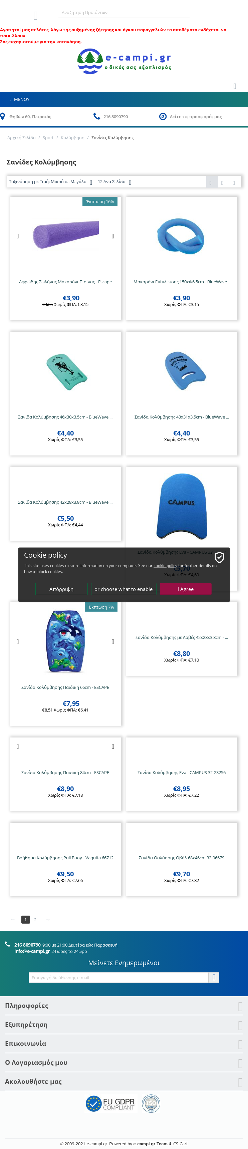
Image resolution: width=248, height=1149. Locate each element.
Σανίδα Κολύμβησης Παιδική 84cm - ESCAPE (65, 772)
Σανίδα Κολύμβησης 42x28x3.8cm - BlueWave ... (65, 502)
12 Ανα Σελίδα (114, 182)
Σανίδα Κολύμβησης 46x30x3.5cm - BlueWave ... (65, 417)
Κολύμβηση (72, 138)
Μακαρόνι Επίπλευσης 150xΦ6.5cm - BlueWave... (182, 282)
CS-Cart (180, 1144)
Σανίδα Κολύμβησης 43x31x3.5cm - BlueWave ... (182, 417)
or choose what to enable (123, 588)
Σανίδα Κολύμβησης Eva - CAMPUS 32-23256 (182, 772)
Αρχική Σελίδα (21, 138)
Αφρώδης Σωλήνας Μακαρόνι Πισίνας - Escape (65, 282)
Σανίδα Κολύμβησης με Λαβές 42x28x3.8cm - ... (182, 637)
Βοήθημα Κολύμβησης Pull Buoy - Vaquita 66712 (65, 858)
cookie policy (165, 565)
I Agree (186, 588)
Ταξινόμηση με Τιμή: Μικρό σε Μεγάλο (50, 182)
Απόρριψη (61, 588)
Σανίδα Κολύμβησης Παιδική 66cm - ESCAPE (65, 687)
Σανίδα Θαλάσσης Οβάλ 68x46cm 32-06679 (181, 858)
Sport (48, 138)
